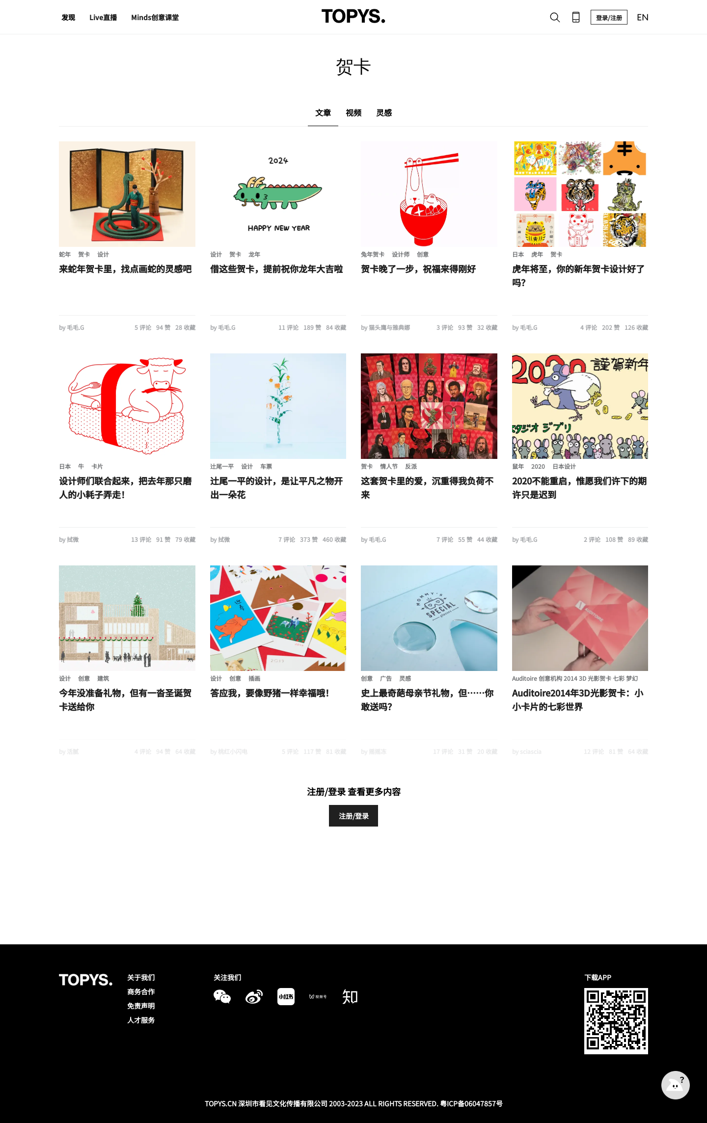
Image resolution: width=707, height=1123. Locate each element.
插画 (254, 678)
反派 (411, 466)
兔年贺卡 (372, 254)
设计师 (400, 254)
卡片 (97, 466)
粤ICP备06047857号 (471, 1103)
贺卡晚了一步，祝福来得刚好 (418, 268)
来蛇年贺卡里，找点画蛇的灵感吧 (125, 268)
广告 (386, 678)
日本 (518, 254)
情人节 (389, 466)
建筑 (103, 678)
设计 (103, 254)
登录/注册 (609, 17)
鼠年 (518, 466)
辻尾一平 (222, 466)
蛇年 (65, 254)
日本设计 (564, 466)
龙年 (254, 254)
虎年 (537, 254)
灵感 (405, 678)
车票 (266, 466)
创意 (423, 254)
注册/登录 (354, 816)
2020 (538, 466)
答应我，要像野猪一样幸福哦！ (272, 692)
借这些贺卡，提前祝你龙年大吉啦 (276, 268)
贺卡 (84, 254)
